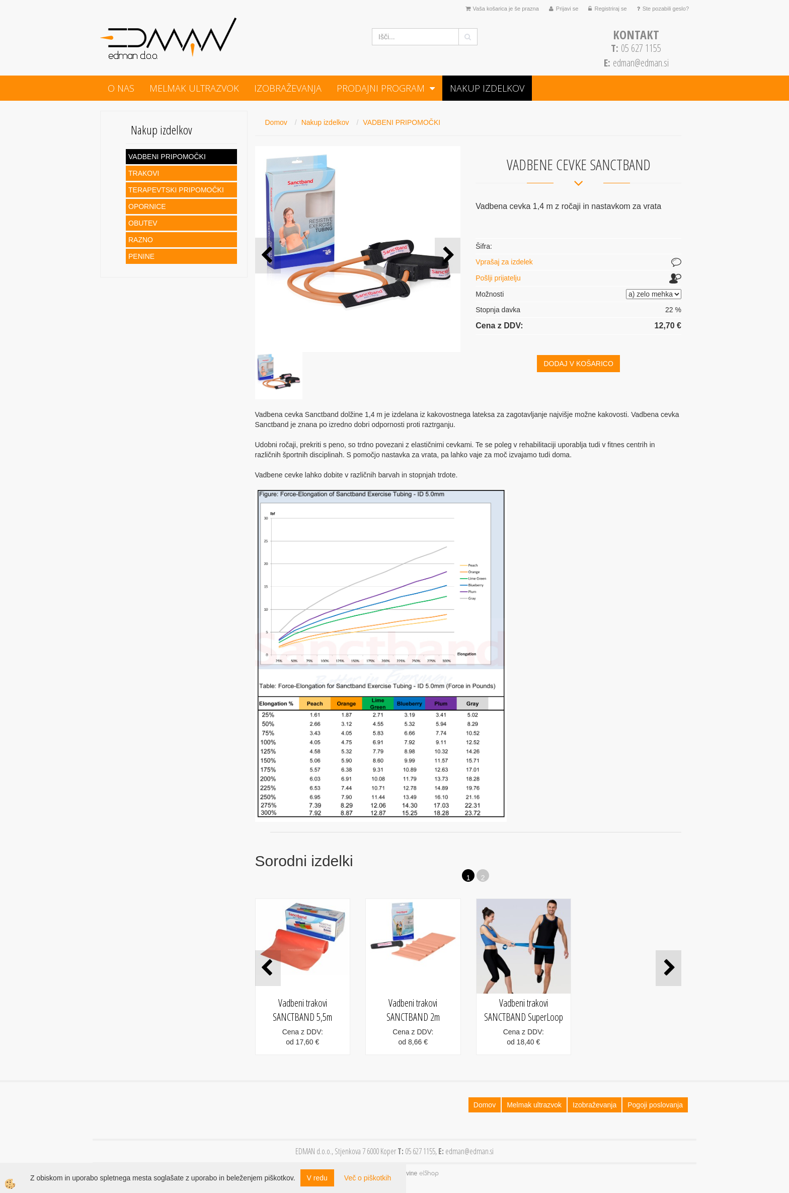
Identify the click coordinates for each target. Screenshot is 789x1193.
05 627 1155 (636, 48)
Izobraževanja (288, 88)
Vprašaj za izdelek (504, 262)
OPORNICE (147, 206)
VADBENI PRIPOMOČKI (167, 157)
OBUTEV (142, 223)
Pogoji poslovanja (655, 1105)
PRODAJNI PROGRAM (381, 88)
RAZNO (140, 240)
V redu (317, 1178)
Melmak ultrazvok (194, 88)
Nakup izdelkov (487, 88)
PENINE (141, 256)
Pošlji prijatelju (498, 278)
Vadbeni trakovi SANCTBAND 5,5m (302, 1010)
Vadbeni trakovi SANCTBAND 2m (413, 1010)
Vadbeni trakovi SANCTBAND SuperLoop (523, 1010)
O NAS (121, 88)
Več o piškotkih (367, 1178)
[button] (447, 255)
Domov (276, 122)
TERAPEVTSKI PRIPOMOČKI (176, 190)
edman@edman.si (641, 62)
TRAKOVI (143, 173)
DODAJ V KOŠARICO (578, 364)
